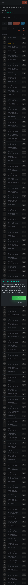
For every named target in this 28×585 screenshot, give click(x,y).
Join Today (19, 298)
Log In (20, 302)
